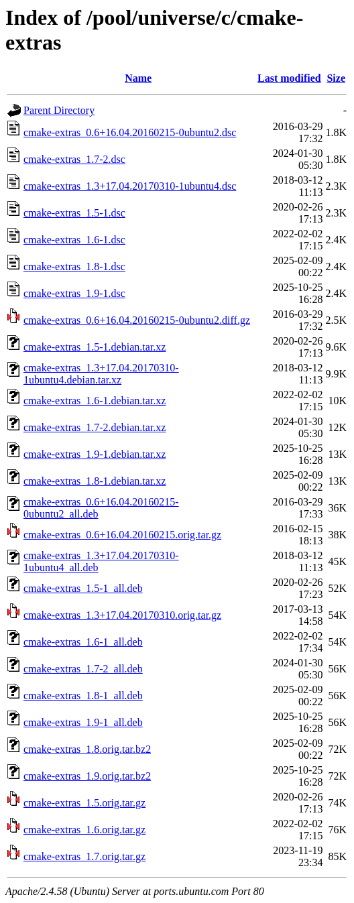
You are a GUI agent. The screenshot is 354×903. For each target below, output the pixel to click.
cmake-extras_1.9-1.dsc (74, 293)
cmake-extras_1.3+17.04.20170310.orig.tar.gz (122, 615)
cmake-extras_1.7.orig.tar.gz (84, 856)
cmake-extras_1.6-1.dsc (74, 239)
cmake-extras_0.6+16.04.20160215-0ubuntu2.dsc (129, 132)
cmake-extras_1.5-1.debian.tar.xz (94, 347)
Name (138, 78)
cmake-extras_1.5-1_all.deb (83, 588)
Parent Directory (59, 110)
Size (336, 78)
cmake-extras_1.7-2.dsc (74, 159)
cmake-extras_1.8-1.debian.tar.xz (94, 481)
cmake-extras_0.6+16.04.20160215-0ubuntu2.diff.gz (136, 320)
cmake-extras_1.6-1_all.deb (83, 642)
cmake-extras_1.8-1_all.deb (83, 695)
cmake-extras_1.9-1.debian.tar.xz (94, 454)
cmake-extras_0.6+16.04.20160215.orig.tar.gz (122, 534)
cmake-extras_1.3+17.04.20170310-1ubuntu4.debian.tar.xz (101, 373)
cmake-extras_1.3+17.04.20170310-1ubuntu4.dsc (129, 186)
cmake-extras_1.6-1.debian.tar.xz (94, 400)
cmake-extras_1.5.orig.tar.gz (84, 802)
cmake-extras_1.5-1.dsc (74, 213)
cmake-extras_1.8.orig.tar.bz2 (87, 749)
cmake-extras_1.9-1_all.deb (83, 722)
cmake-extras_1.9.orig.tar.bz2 (87, 776)
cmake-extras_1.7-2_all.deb (83, 668)
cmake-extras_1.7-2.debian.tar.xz (94, 427)
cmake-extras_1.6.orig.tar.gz (84, 829)
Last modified (289, 78)
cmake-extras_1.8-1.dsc (74, 266)
